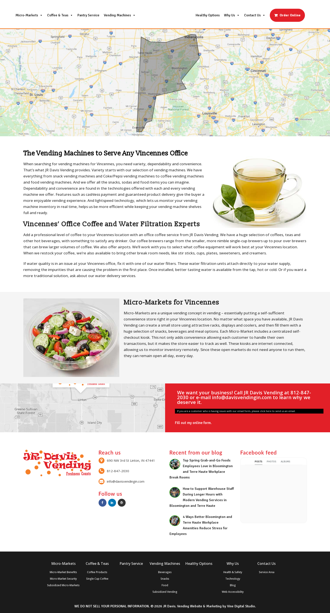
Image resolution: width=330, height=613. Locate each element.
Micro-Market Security (63, 579)
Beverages (165, 572)
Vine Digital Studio (241, 606)
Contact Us (254, 15)
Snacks (165, 579)
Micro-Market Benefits (63, 572)
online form (202, 423)
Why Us (232, 15)
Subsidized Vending (164, 592)
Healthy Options (208, 15)
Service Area (266, 572)
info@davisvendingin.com (242, 397)
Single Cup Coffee (97, 579)
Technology (232, 579)
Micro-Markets (29, 15)
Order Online (290, 15)
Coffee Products (97, 572)
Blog (233, 585)
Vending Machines (120, 15)
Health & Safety (232, 572)
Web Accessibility (233, 592)
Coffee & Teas (60, 15)
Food (165, 585)
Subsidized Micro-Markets (63, 585)
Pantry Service (88, 15)
